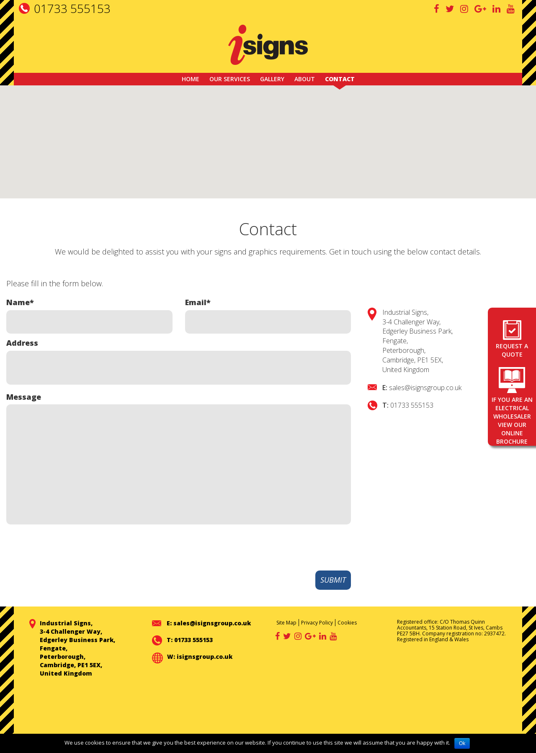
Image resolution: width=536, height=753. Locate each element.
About (304, 79)
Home (190, 79)
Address (22, 343)
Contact (340, 79)
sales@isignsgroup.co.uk (425, 387)
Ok (462, 743)
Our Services (229, 79)
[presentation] (287, 548)
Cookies (347, 622)
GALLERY (272, 79)
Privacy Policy (317, 622)
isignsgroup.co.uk (204, 656)
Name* (20, 302)
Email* (198, 302)
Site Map (286, 622)
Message (23, 397)
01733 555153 (72, 8)
